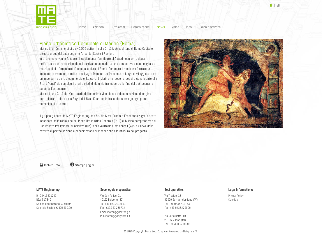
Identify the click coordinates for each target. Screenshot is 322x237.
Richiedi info (50, 165)
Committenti (140, 26)
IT (271, 5)
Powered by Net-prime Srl (183, 231)
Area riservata (212, 26)
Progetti (119, 26)
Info (190, 26)
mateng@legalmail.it (117, 216)
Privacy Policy (235, 196)
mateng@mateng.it (118, 212)
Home (81, 26)
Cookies (233, 200)
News (161, 26)
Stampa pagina (82, 165)
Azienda (99, 26)
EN (278, 5)
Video (175, 26)
